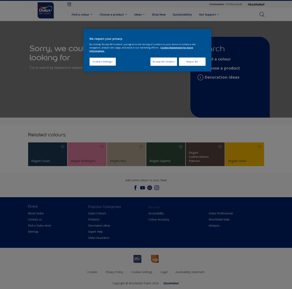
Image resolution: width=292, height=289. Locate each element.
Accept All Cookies (163, 61)
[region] (147, 50)
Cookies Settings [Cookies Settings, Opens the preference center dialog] (102, 61)
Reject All (192, 61)
